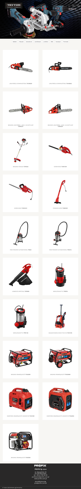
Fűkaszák (21, 41)
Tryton (14, 6)
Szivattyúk (58, 41)
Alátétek (15, 41)
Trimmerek (65, 41)
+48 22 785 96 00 (41, 475)
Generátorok (29, 41)
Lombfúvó (45, 41)
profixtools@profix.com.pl (40, 477)
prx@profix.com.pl (40, 483)
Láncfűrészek (38, 41)
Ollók (52, 41)
